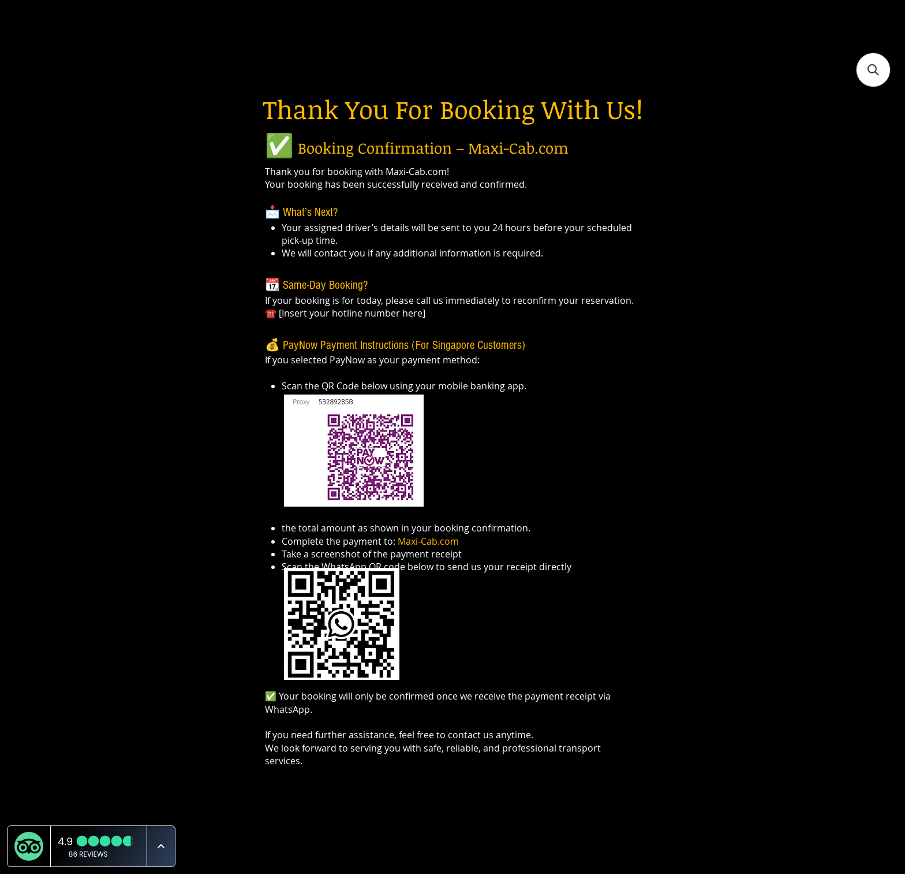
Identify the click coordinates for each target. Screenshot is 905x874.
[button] (873, 70)
